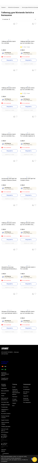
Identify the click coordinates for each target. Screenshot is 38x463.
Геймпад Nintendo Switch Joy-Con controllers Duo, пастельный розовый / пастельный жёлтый (27, 223)
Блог (13, 405)
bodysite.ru (5, 379)
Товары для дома (5, 426)
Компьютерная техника (5, 416)
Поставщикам (27, 402)
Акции (13, 387)
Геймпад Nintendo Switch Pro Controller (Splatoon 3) (27, 135)
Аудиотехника (5, 420)
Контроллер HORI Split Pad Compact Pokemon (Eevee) (9, 179)
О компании (26, 389)
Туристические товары (5, 423)
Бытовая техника (5, 413)
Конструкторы (5, 402)
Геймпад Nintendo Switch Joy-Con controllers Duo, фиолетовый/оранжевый (27, 42)
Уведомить (9, 60)
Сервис (14, 403)
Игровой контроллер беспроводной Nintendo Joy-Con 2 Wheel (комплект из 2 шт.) (10, 268)
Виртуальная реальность (4, 399)
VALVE (2, 395)
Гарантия (25, 396)
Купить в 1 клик (9, 64)
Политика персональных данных (5, 374)
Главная (3, 7)
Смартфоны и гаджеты (4, 410)
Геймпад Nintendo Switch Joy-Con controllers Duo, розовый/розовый (27, 312)
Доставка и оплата (26, 392)
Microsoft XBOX (5, 391)
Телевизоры (4, 407)
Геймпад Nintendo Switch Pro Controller (9, 42)
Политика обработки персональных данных (16, 392)
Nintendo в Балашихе (13, 7)
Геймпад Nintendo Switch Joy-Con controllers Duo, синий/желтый (9, 135)
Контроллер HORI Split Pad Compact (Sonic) (27, 179)
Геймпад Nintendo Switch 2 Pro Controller (27, 268)
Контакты (25, 387)
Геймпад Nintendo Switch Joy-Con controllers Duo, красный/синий (9, 88)
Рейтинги (14, 396)
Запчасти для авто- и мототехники (4, 430)
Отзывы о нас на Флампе (4, 362)
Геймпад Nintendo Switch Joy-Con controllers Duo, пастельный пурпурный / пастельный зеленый (9, 223)
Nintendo (3, 393)
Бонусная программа (26, 399)
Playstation (4, 388)
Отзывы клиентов (14, 400)
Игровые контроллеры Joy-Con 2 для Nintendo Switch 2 (9, 312)
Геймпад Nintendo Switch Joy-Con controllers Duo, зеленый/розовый (27, 88)
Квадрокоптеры (5, 404)
